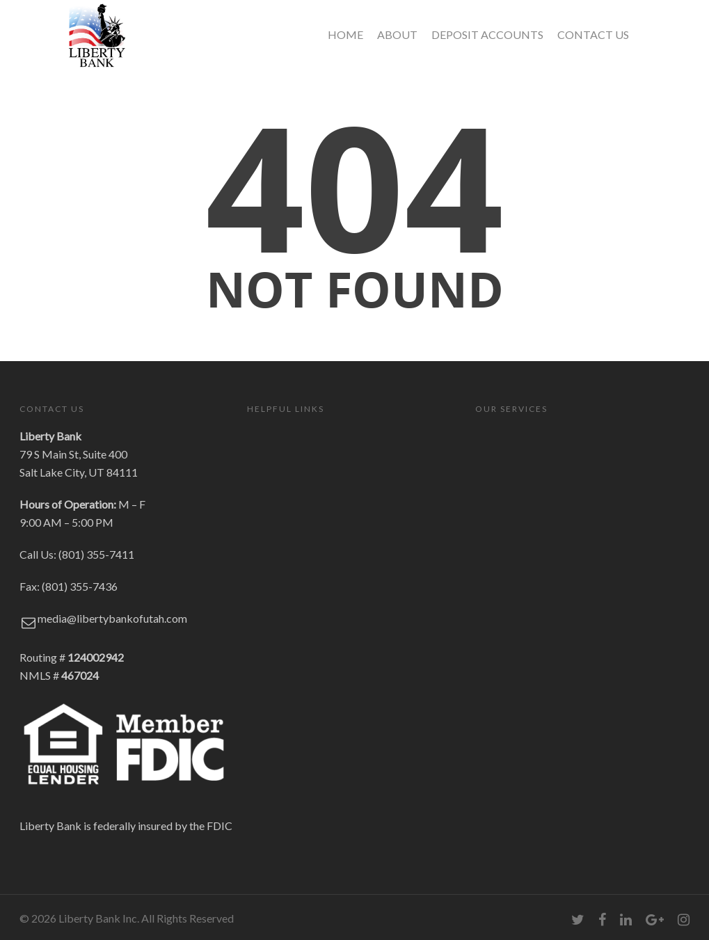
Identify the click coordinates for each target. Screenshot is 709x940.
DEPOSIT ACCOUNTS (487, 34)
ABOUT (397, 34)
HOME (345, 34)
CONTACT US (593, 34)
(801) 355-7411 (96, 554)
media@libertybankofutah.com (112, 618)
